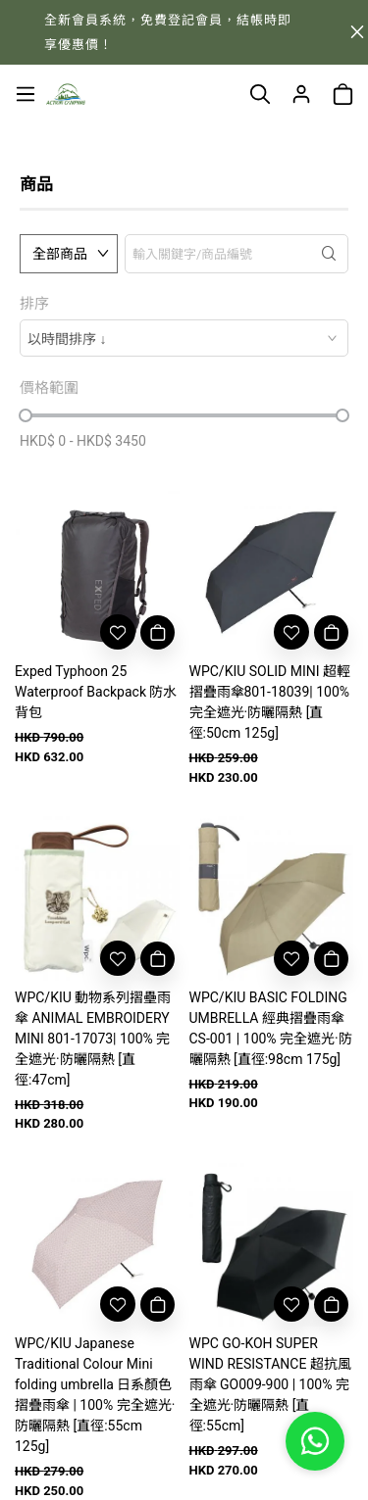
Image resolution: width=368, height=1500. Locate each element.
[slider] (25, 415)
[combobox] (184, 338)
